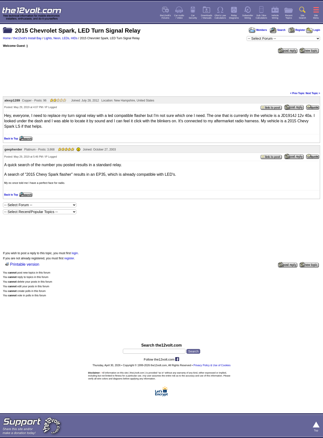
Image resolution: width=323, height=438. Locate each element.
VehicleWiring (275, 16)
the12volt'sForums (165, 16)
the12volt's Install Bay (27, 38)
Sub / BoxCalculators (261, 16)
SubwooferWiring (247, 16)
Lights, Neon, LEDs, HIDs (61, 38)
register (69, 258)
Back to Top (11, 138)
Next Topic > (313, 93)
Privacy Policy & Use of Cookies (212, 365)
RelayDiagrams (234, 16)
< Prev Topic (297, 93)
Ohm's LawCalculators (220, 16)
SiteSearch (302, 16)
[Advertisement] (161, 72)
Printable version (24, 264)
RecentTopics (288, 16)
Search (277, 30)
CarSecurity (193, 16)
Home (7, 38)
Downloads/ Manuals (206, 16)
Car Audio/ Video (179, 16)
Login (313, 30)
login (75, 253)
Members (258, 30)
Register (296, 30)
